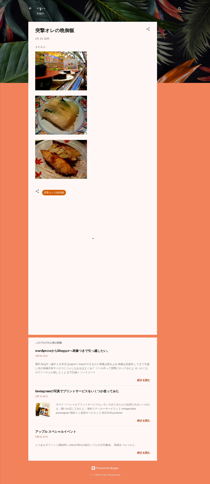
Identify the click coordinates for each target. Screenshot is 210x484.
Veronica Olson (114, 475)
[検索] (180, 9)
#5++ (41, 8)
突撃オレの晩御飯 (54, 192)
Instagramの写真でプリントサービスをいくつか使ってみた (77, 391)
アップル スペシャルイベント (55, 431)
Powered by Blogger (105, 468)
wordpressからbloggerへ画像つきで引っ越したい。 (72, 351)
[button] (148, 29)
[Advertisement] (171, 73)
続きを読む (143, 380)
